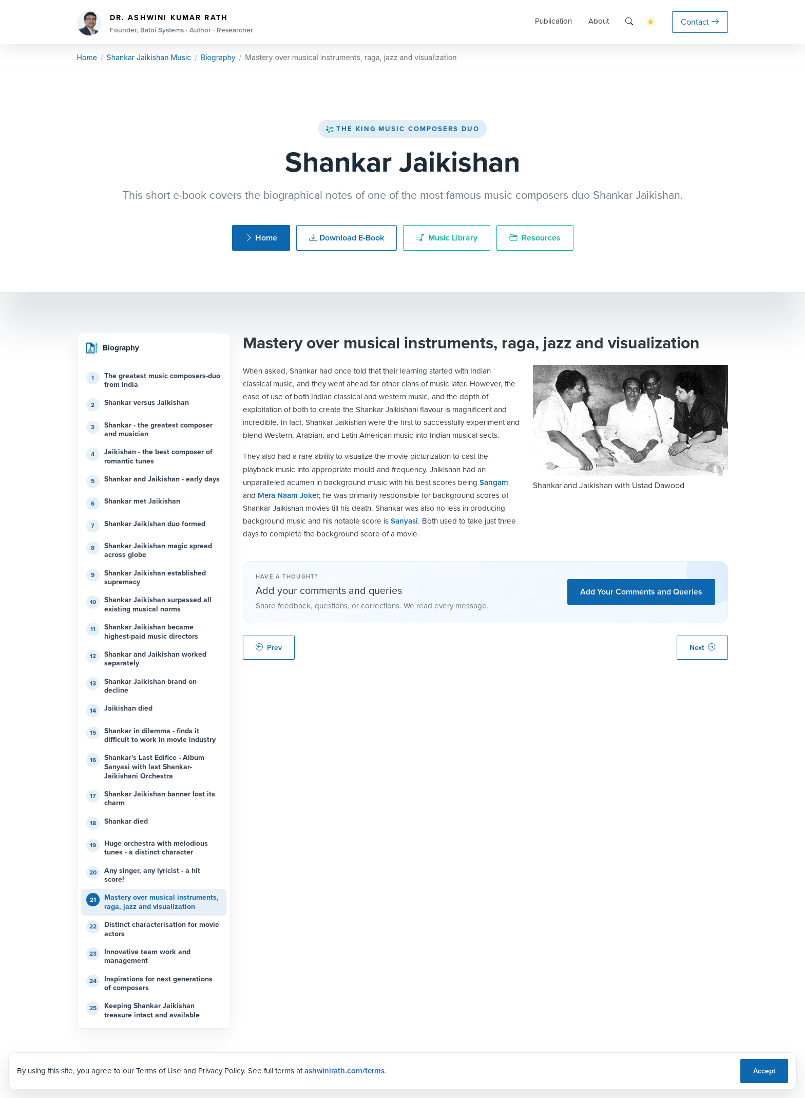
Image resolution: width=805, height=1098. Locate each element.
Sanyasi (404, 521)
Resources (535, 238)
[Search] (629, 21)
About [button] (598, 21)
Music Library (446, 238)
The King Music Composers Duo (402, 129)
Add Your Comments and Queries (641, 592)
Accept (764, 1071)
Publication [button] (553, 21)
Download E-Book (346, 238)
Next (702, 647)
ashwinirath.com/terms (344, 1070)
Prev (269, 647)
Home (87, 57)
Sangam (494, 482)
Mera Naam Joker (288, 495)
